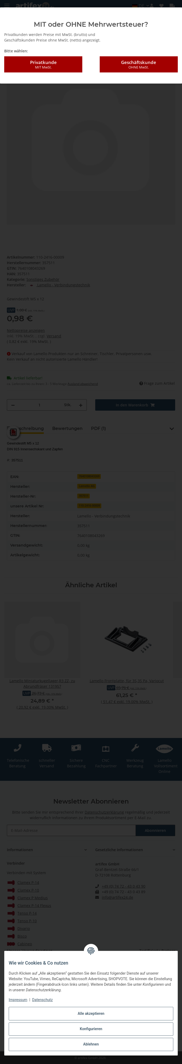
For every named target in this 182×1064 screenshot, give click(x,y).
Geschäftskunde (139, 64)
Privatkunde (43, 64)
